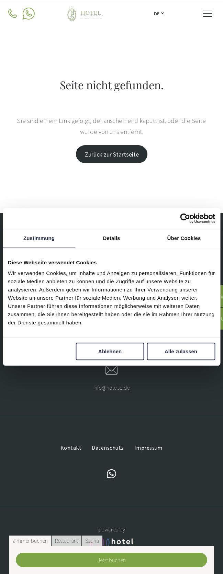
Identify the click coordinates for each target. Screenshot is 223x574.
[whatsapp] (111, 475)
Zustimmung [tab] (39, 238)
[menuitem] (71, 448)
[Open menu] (207, 13)
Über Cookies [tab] (184, 238)
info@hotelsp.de (111, 387)
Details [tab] (111, 238)
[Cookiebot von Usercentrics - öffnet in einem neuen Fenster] (185, 218)
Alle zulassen (181, 352)
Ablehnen (110, 352)
